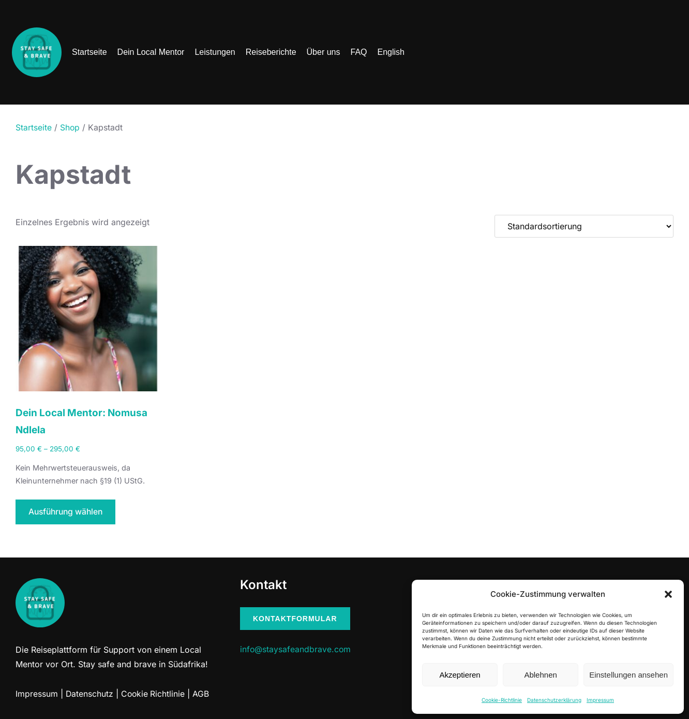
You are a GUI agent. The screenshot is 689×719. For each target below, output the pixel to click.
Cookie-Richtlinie (502, 700)
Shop (70, 127)
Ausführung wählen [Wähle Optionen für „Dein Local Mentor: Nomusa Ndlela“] (67, 513)
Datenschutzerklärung (554, 700)
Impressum (600, 700)
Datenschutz (90, 694)
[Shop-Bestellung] (584, 226)
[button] (668, 594)
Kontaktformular (295, 619)
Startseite (34, 127)
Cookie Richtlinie (154, 694)
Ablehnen (540, 674)
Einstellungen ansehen (628, 674)
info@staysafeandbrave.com (296, 650)
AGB (202, 694)
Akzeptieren (459, 674)
